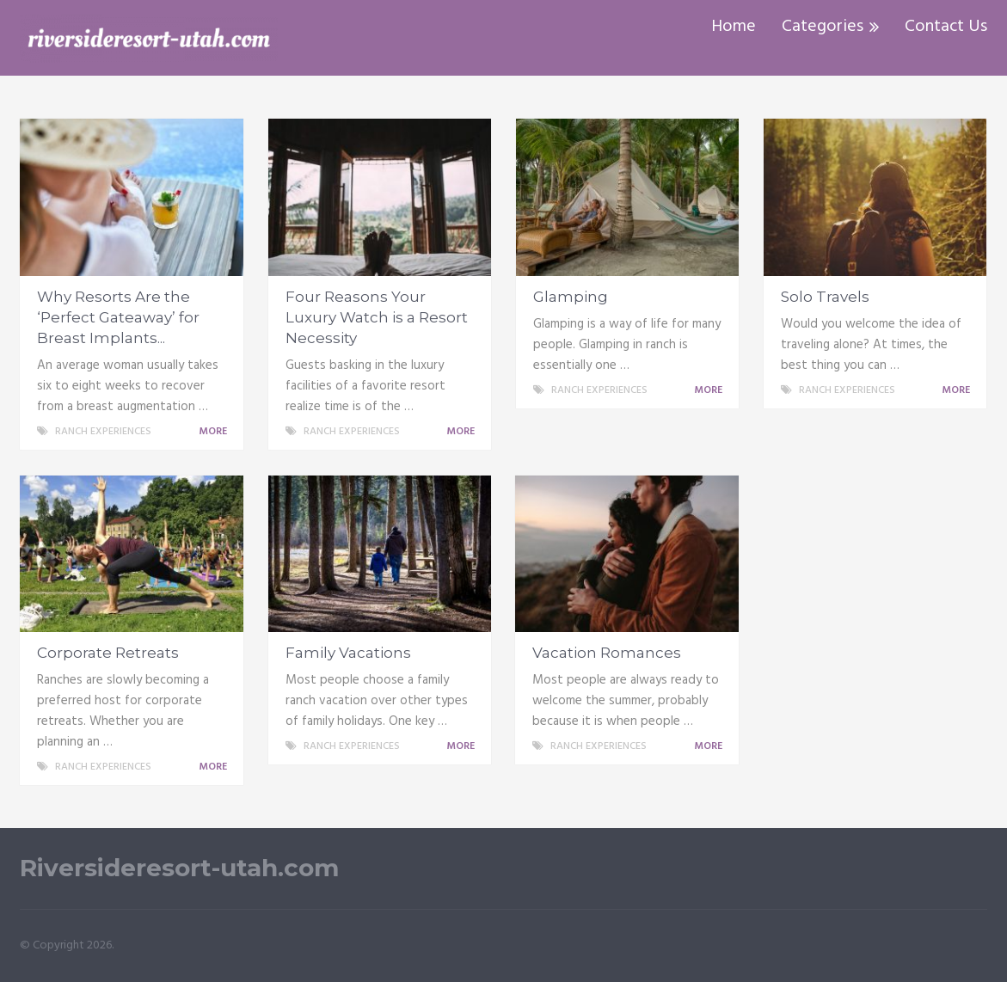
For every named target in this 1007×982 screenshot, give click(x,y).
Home (733, 26)
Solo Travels (825, 296)
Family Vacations (348, 652)
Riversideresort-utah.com (179, 868)
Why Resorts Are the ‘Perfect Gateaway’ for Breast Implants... (118, 317)
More (216, 431)
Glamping (570, 296)
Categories (822, 26)
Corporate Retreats (108, 652)
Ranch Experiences (103, 431)
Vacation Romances (606, 652)
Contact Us (946, 26)
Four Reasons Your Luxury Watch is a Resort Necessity (377, 317)
